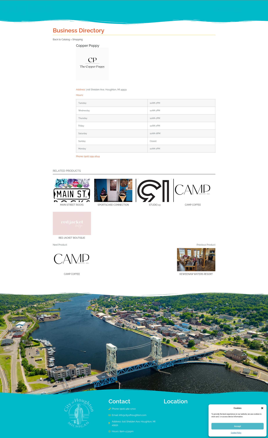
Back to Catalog (62, 39)
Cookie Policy (236, 433)
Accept (237, 426)
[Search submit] (211, 9)
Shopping (77, 39)
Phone (79, 156)
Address (80, 89)
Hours (79, 95)
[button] (262, 408)
